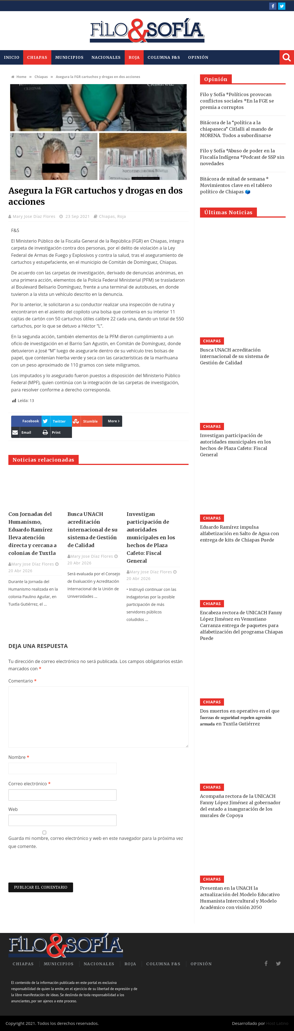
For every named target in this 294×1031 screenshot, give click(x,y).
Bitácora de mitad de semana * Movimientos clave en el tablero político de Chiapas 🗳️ (236, 185)
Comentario (22, 681)
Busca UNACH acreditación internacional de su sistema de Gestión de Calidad (92, 530)
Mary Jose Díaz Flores (35, 216)
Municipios (69, 57)
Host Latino (277, 1023)
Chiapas (37, 57)
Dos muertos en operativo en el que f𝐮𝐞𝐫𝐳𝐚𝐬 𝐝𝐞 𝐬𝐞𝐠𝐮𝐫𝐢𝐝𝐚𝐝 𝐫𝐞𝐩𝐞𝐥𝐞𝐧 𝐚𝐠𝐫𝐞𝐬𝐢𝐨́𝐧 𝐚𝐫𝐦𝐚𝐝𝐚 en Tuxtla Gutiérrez (239, 717)
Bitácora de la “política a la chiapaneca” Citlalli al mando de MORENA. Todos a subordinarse (236, 129)
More (112, 421)
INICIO (11, 57)
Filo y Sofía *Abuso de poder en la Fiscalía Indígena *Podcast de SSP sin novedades (242, 157)
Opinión (198, 57)
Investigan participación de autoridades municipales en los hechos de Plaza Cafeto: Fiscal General (151, 537)
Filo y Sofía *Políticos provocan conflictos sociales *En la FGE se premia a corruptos (237, 101)
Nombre (18, 757)
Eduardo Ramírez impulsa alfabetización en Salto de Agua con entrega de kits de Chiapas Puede (239, 533)
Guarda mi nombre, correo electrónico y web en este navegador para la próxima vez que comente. (95, 842)
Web (13, 809)
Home (18, 76)
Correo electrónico (29, 784)
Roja (134, 57)
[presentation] (50, 869)
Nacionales (106, 57)
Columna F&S (164, 57)
